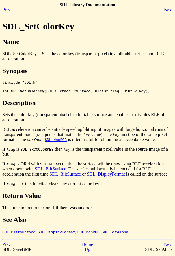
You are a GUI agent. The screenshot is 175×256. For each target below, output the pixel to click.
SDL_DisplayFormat (106, 175)
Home (87, 246)
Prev (6, 9)
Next (168, 9)
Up (87, 251)
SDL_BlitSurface (50, 170)
